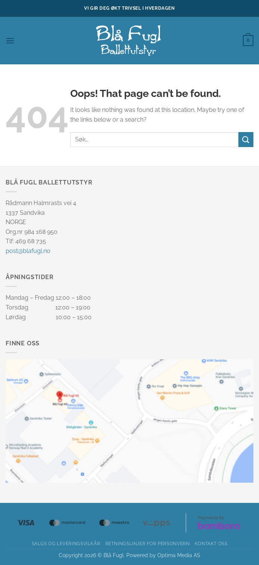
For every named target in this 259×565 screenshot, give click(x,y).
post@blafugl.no (28, 250)
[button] (10, 40)
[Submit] (245, 139)
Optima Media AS (178, 555)
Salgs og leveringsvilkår (66, 543)
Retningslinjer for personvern (147, 543)
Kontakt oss (211, 543)
